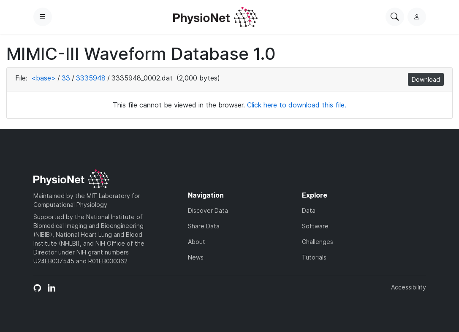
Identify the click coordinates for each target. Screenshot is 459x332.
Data (308, 210)
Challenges (317, 241)
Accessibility (408, 287)
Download (426, 79)
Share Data (204, 226)
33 (66, 78)
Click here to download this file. (296, 105)
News (196, 257)
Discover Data (208, 210)
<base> (43, 78)
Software (315, 226)
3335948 (91, 78)
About (196, 241)
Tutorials (314, 257)
